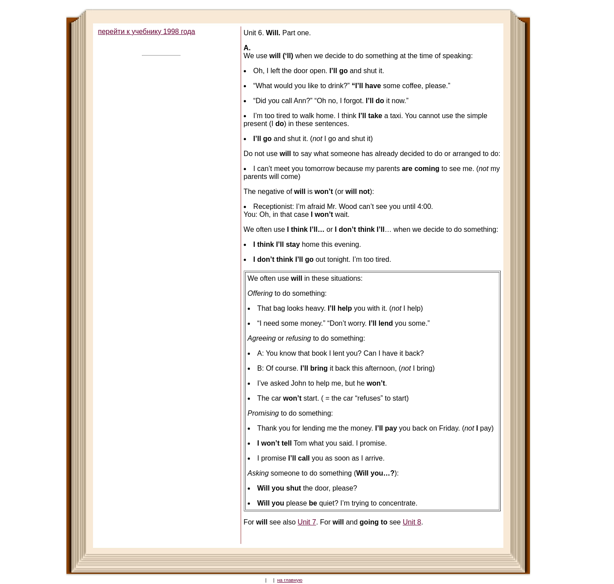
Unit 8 (412, 522)
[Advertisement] (160, 192)
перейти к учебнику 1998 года (146, 31)
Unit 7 (307, 522)
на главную (289, 580)
